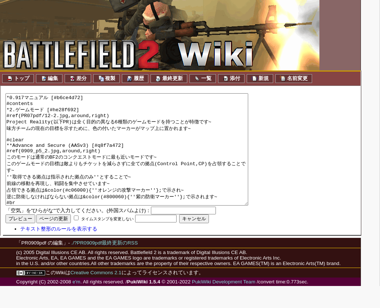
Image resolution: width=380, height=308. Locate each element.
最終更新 (169, 78)
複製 (106, 78)
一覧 (202, 78)
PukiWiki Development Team (224, 304)
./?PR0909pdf (86, 265)
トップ (18, 78)
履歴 (135, 78)
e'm (76, 304)
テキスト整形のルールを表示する (58, 251)
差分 (78, 78)
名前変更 (294, 78)
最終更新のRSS (120, 265)
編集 (49, 78)
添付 (231, 78)
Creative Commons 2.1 (96, 294)
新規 (260, 78)
